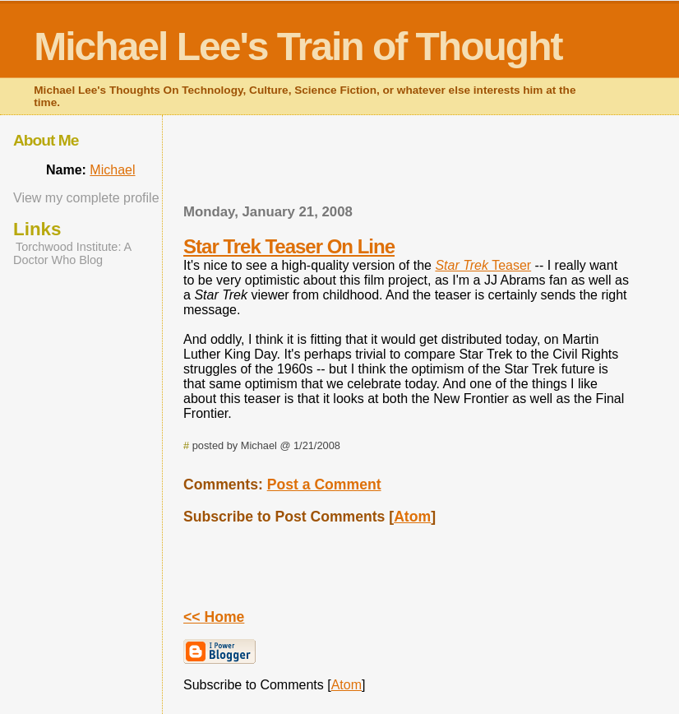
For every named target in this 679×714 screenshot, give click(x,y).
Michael (112, 170)
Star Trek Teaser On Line (289, 246)
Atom (412, 516)
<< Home (213, 617)
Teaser (483, 265)
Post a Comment (324, 484)
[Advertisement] (407, 164)
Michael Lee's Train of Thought (297, 46)
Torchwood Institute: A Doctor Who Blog (72, 253)
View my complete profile (86, 198)
